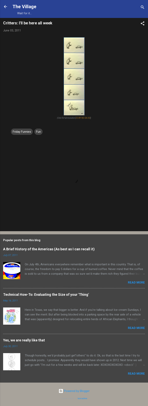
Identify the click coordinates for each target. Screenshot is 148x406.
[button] (142, 24)
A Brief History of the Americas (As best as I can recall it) (49, 249)
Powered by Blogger (74, 391)
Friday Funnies (22, 131)
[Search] (142, 8)
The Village (24, 6)
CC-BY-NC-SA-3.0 (83, 118)
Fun (38, 131)
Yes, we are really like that (24, 340)
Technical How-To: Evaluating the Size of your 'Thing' (46, 294)
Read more (136, 282)
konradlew (82, 398)
